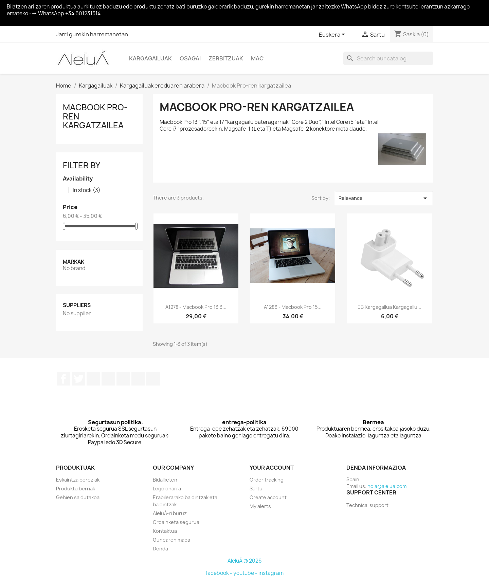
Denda (160, 548)
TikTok (153, 379)
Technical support (367, 505)
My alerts (260, 506)
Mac (257, 58)
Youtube (108, 379)
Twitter (78, 379)
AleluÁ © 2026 (245, 560)
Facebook (63, 379)
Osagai (190, 58)
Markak (73, 261)
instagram (271, 573)
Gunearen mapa (171, 540)
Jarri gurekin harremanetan (92, 34)
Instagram (138, 379)
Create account (268, 497)
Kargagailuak (150, 58)
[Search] (388, 58)
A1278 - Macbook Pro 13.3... (196, 307)
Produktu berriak (75, 488)
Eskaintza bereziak (77, 479)
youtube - (245, 573)
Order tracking (267, 479)
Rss (93, 379)
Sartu (256, 488)
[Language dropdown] (333, 35)
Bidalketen (165, 479)
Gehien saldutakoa (77, 497)
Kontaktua (165, 531)
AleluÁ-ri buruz (170, 513)
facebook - (219, 573)
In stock (87, 190)
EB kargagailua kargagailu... (389, 307)
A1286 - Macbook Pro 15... (293, 307)
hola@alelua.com (386, 486)
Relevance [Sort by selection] (384, 198)
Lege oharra (167, 488)
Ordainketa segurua (176, 522)
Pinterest (123, 379)
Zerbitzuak (226, 58)
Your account (272, 467)
